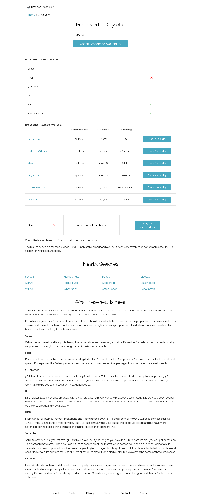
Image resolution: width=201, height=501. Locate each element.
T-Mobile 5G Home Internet (42, 151)
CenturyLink (34, 139)
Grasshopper (148, 282)
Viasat (31, 163)
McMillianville (71, 276)
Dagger (106, 276)
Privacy (90, 493)
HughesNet (34, 175)
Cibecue (145, 276)
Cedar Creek (148, 288)
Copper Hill (108, 282)
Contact (125, 493)
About (55, 493)
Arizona (31, 14)
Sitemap (144, 493)
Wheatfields (71, 288)
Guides (73, 493)
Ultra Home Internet (38, 187)
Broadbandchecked (40, 7)
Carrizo (29, 282)
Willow (29, 288)
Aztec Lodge (109, 288)
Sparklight (33, 199)
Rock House (71, 282)
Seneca (29, 276)
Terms (107, 493)
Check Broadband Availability (100, 43)
